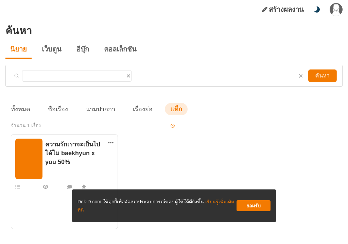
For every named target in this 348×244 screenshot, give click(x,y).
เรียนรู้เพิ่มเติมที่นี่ (194, 208)
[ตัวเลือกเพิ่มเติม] (111, 143)
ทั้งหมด (19, 109)
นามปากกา (93, 109)
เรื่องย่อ (133, 109)
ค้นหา (323, 75)
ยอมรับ (253, 208)
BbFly (50, 168)
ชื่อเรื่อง (55, 109)
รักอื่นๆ (51, 161)
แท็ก (165, 109)
